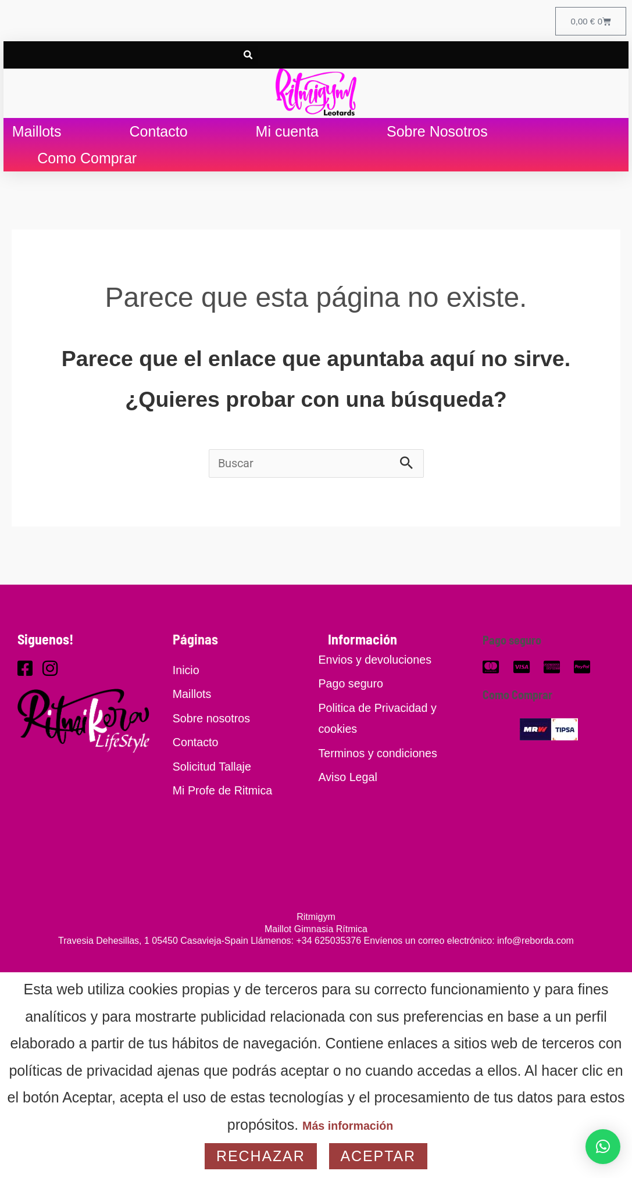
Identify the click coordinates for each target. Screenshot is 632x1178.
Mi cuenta (287, 139)
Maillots (37, 139)
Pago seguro (518, 649)
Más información (348, 1124)
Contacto (159, 139)
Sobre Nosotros (437, 139)
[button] (249, 60)
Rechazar (260, 1156)
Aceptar (378, 1156)
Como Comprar (87, 165)
